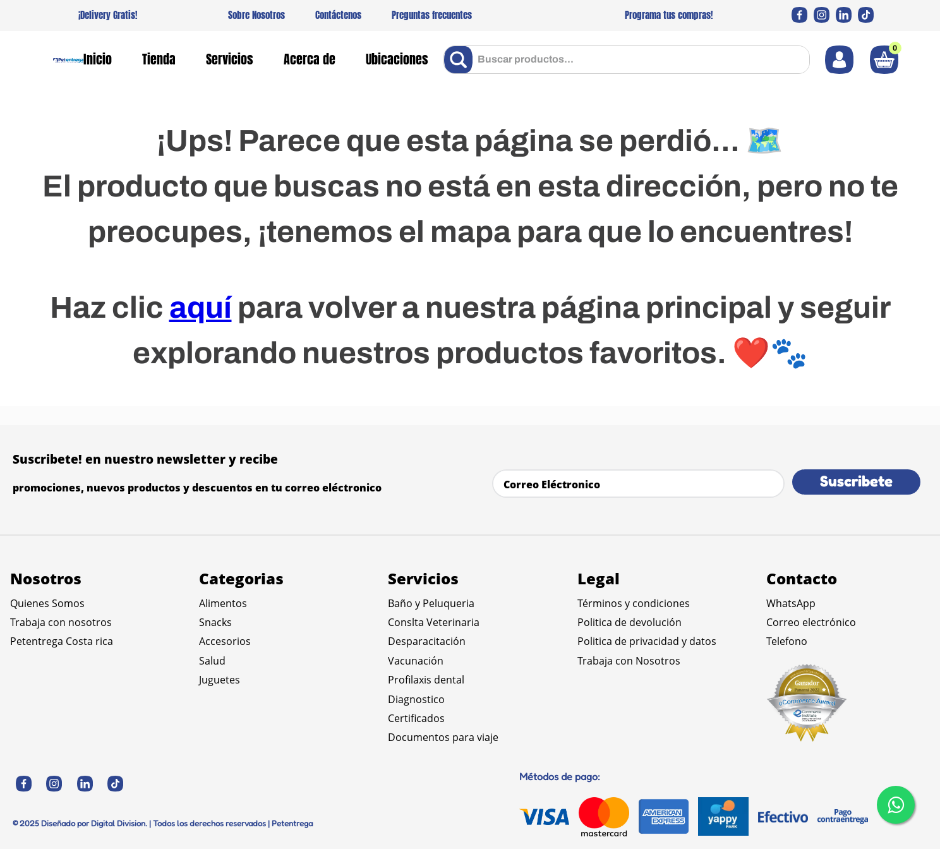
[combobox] (626, 59)
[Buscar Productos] (461, 59)
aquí (200, 307)
